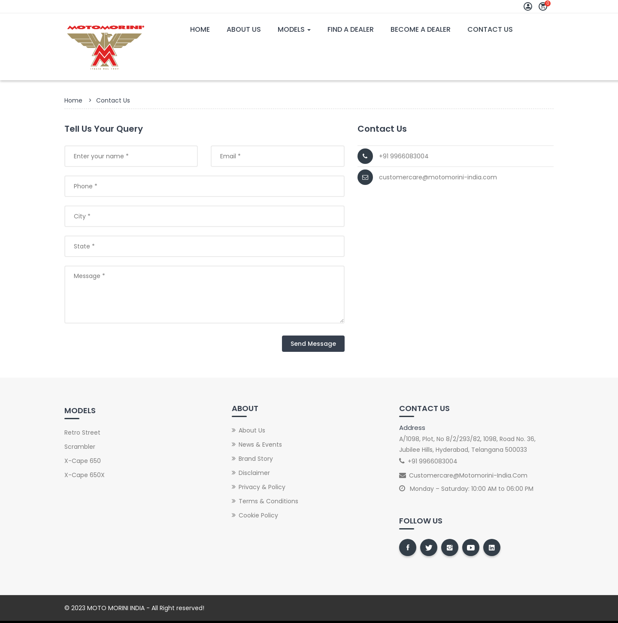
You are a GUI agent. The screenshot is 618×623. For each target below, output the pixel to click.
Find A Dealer (350, 29)
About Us (244, 29)
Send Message (313, 343)
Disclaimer (254, 473)
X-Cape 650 (82, 461)
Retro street (82, 432)
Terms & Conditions (268, 501)
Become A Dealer (421, 29)
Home (200, 29)
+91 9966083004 (404, 156)
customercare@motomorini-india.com (438, 177)
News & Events (260, 444)
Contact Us (490, 29)
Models (294, 29)
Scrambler (79, 446)
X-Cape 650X (84, 475)
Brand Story (256, 458)
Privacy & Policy (262, 487)
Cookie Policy (258, 515)
